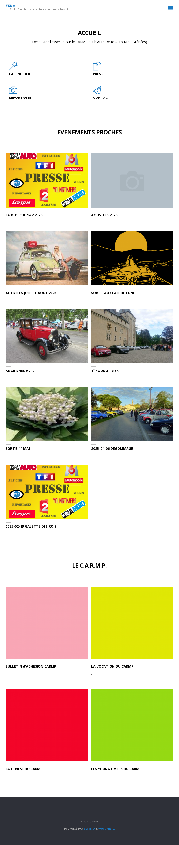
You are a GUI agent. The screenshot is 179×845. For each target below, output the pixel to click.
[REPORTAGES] (13, 92)
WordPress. (106, 828)
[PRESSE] (97, 69)
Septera (89, 828)
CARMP (12, 6)
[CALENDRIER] (13, 69)
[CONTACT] (97, 92)
